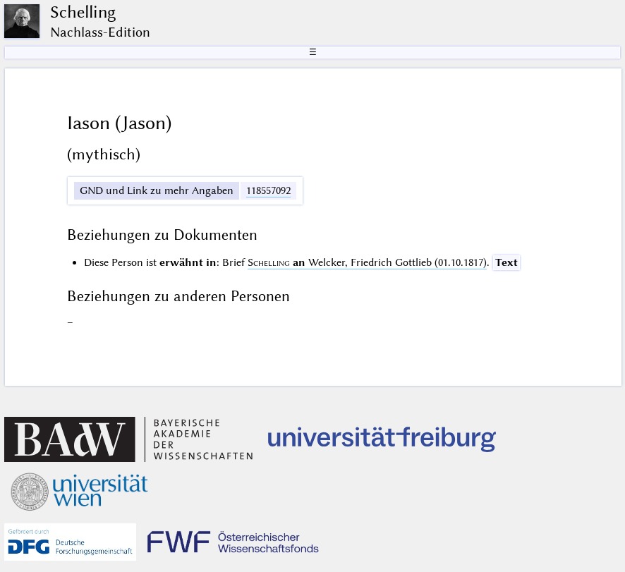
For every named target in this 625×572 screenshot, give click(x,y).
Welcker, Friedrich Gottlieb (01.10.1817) (367, 262)
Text (506, 262)
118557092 (268, 190)
